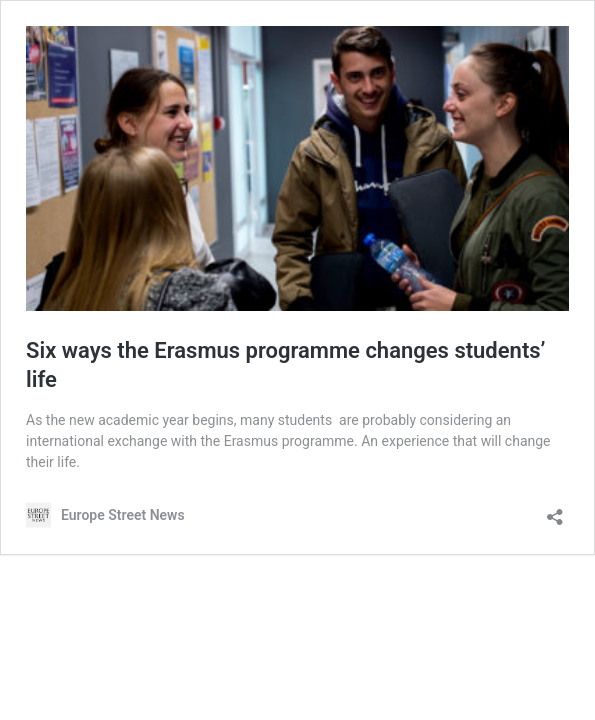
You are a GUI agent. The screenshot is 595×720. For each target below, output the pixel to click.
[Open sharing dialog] (555, 510)
